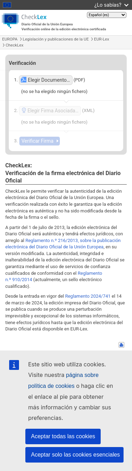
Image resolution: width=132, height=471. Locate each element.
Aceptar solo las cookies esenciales (75, 455)
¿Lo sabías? (111, 5)
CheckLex (15, 45)
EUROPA (10, 39)
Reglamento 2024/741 (88, 296)
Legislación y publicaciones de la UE (56, 39)
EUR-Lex (101, 39)
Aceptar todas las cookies (63, 436)
